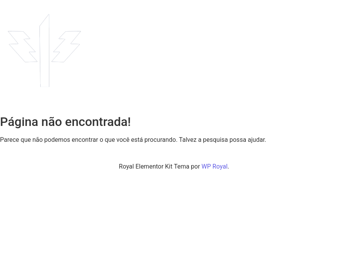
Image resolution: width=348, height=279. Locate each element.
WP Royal (215, 166)
